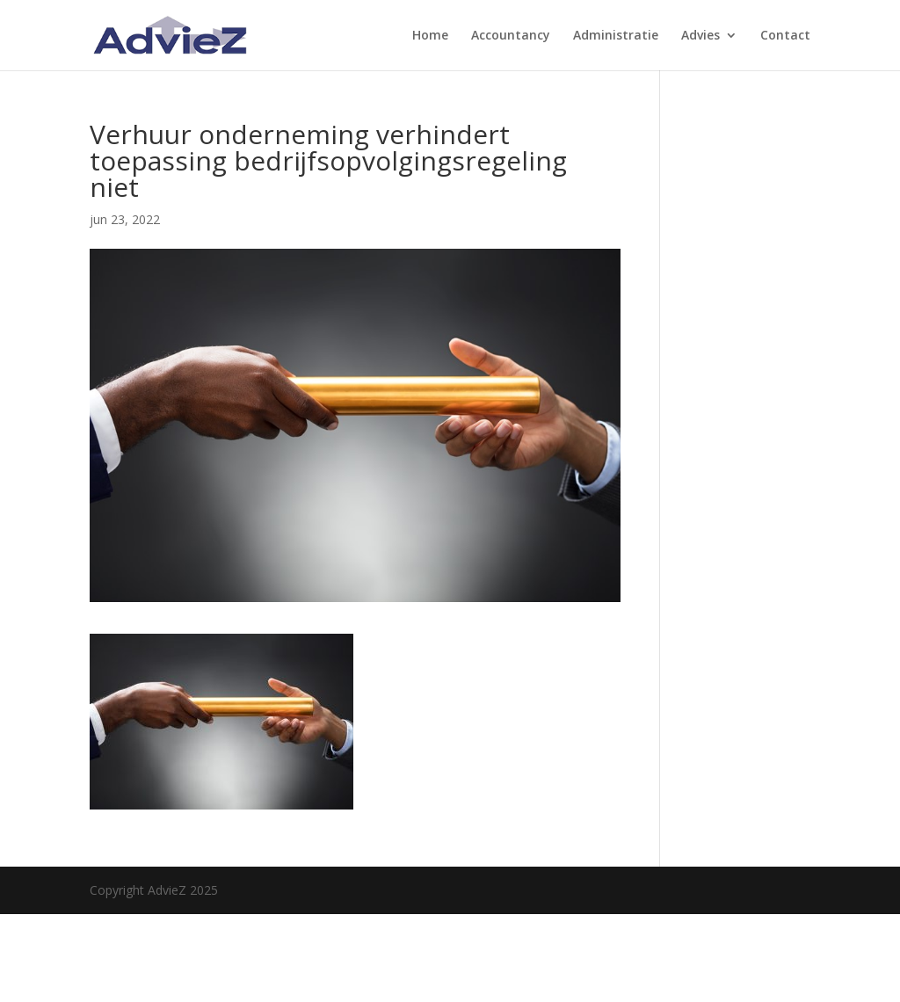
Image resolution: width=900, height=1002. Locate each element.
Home (430, 36)
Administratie (615, 36)
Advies (700, 36)
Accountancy (510, 36)
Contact (785, 36)
